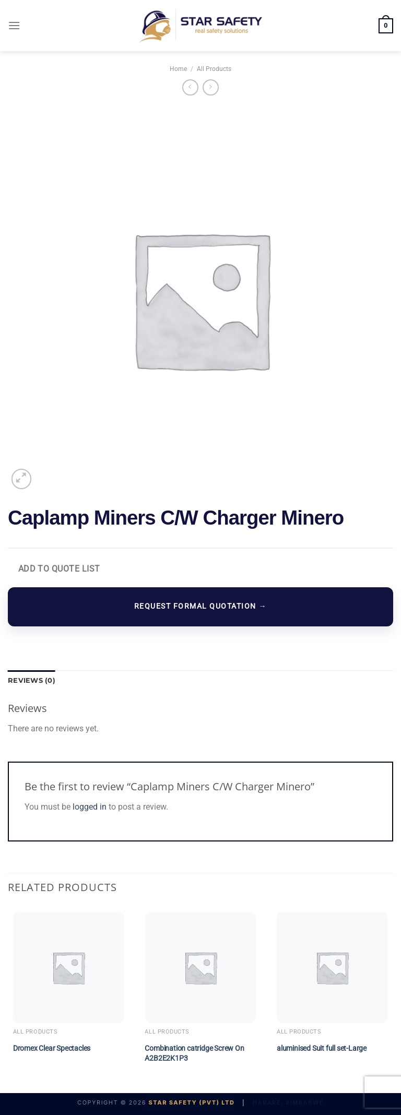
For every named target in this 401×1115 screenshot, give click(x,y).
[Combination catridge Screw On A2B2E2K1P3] (200, 967)
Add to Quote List (59, 569)
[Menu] (14, 25)
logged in (90, 807)
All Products (214, 69)
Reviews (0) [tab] (31, 680)
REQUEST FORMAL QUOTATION (200, 606)
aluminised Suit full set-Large (322, 1048)
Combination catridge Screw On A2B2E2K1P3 (194, 1053)
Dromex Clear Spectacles (51, 1048)
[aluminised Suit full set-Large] (332, 967)
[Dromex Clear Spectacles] (68, 967)
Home (178, 69)
